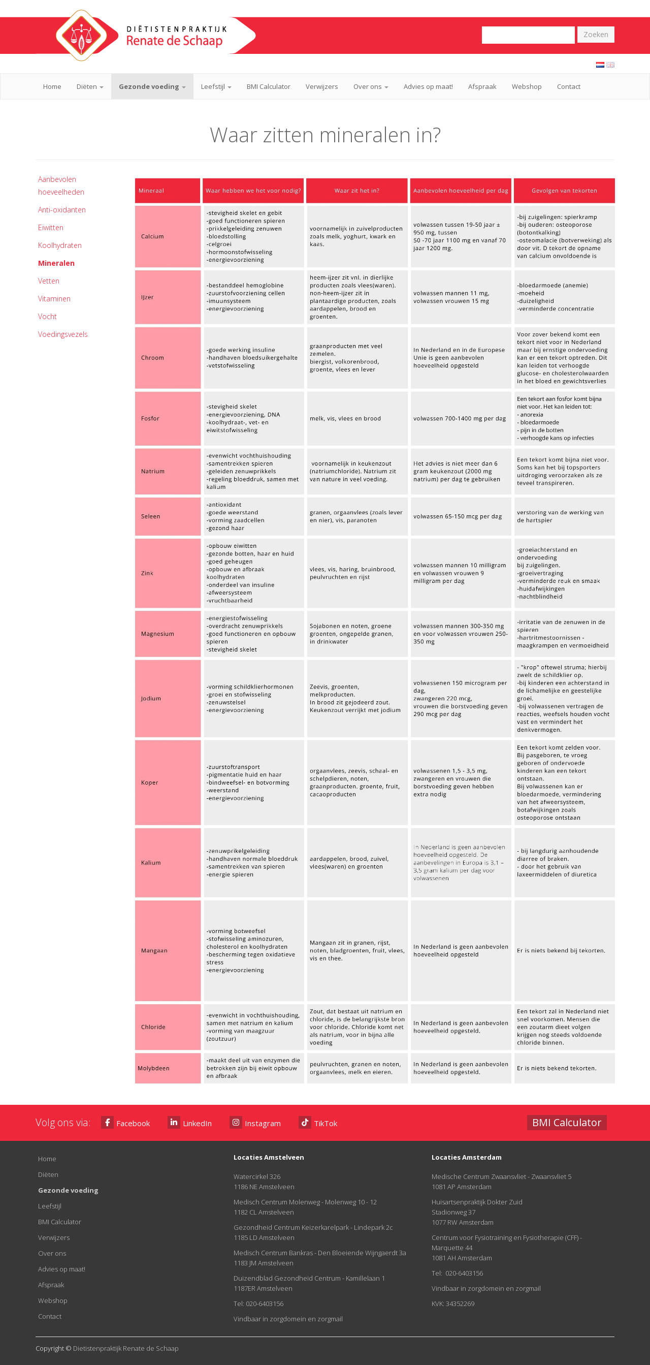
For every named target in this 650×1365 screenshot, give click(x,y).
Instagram (255, 1122)
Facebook (125, 1122)
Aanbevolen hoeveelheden (61, 185)
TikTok (318, 1122)
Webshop (527, 86)
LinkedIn (190, 1122)
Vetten (48, 281)
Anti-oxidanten (62, 209)
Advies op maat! (428, 86)
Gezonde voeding (152, 86)
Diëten (90, 86)
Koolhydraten (60, 245)
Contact (568, 86)
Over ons (370, 86)
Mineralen (56, 263)
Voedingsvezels (63, 334)
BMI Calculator (268, 86)
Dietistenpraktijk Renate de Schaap (126, 1348)
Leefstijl (216, 86)
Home (52, 86)
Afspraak (482, 86)
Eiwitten (50, 227)
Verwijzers (322, 86)
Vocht (47, 316)
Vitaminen (54, 298)
